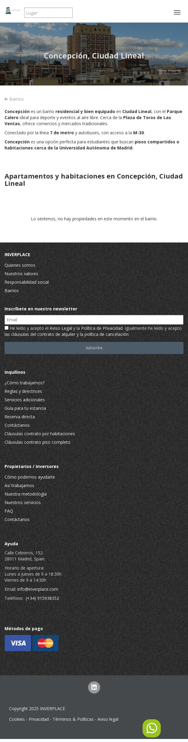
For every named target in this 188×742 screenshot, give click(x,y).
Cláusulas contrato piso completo (38, 442)
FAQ (9, 511)
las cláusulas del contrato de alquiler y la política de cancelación (67, 334)
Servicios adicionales (25, 400)
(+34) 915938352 (42, 598)
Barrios (14, 99)
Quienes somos (20, 265)
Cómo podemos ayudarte (30, 477)
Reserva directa (20, 416)
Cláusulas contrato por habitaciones (40, 433)
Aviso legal (107, 719)
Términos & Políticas (73, 719)
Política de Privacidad (102, 328)
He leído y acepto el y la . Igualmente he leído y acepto (93, 331)
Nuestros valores (21, 273)
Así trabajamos (19, 485)
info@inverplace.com (37, 589)
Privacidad (39, 719)
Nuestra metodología (26, 494)
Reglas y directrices (23, 391)
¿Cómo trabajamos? (25, 383)
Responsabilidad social (27, 282)
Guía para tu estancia (25, 408)
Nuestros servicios (23, 502)
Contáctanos (17, 425)
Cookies (17, 719)
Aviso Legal (61, 328)
